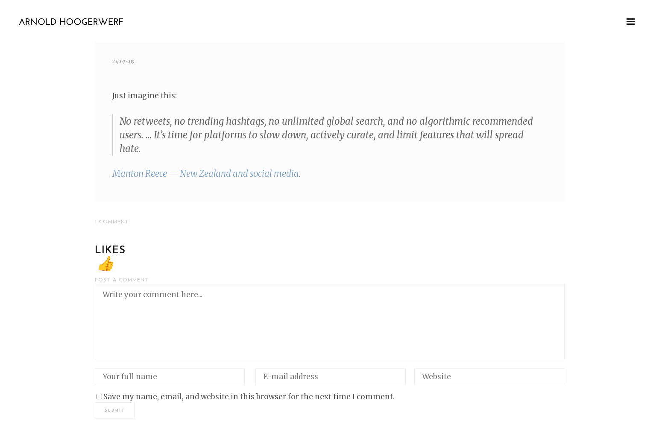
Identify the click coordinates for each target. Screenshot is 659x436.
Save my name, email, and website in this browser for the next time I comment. (249, 396)
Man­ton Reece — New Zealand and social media (205, 173)
